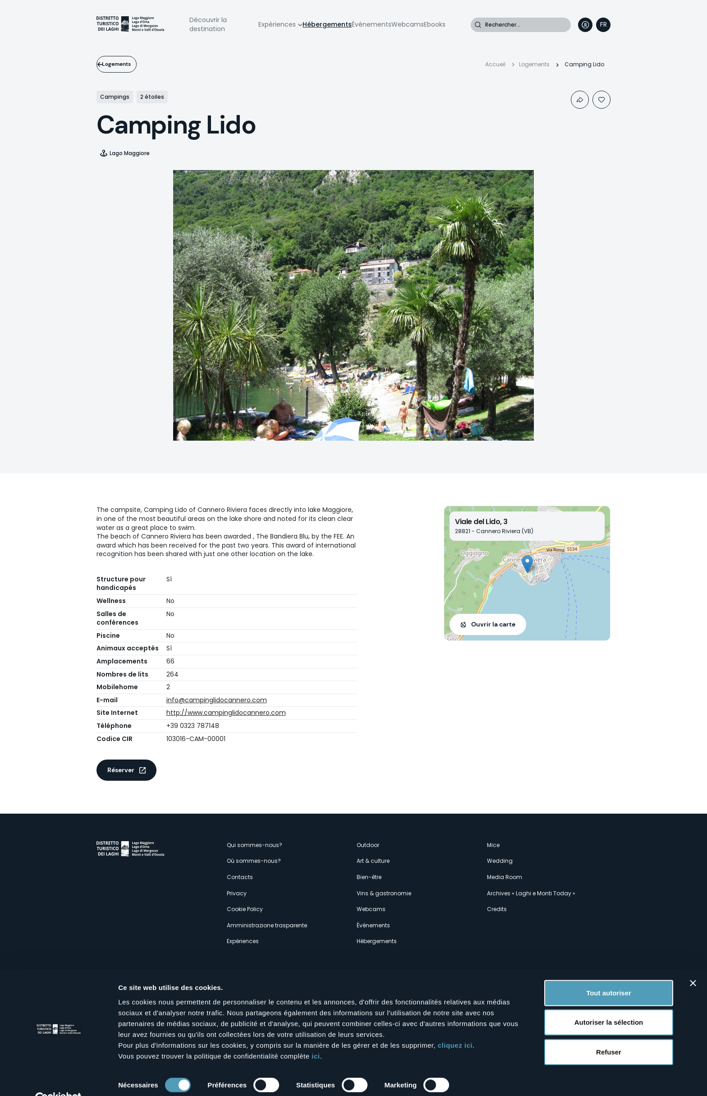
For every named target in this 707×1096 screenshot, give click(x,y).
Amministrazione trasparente (267, 925)
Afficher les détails (148, 1078)
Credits (497, 909)
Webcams (407, 24)
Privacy (237, 893)
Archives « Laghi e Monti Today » (531, 893)
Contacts (240, 877)
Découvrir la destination (208, 24)
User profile (585, 25)
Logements (126, 64)
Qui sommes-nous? (254, 845)
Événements (371, 24)
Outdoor (368, 845)
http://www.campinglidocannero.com (226, 712)
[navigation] (603, 25)
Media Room (504, 877)
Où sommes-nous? (254, 861)
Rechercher (478, 25)
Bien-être (369, 877)
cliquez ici (455, 1024)
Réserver (120, 770)
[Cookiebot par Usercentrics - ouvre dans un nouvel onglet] (58, 1078)
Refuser (608, 1031)
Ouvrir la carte (493, 624)
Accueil (495, 64)
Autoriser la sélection (608, 1002)
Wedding (500, 861)
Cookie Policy (245, 909)
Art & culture (373, 861)
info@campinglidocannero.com (216, 700)
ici (316, 1035)
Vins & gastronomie (384, 893)
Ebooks (434, 24)
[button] (527, 564)
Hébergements (327, 24)
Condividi (580, 100)
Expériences (277, 24)
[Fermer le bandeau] (693, 962)
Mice (493, 845)
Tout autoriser (608, 972)
